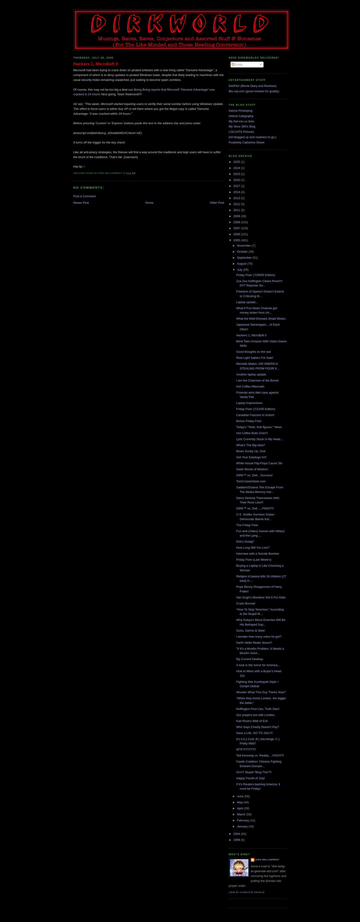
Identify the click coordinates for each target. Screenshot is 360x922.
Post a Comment (84, 196)
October (243, 251)
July (240, 269)
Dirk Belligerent (267, 859)
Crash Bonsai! (245, 603)
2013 (237, 198)
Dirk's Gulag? (245, 541)
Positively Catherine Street (246, 142)
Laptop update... (247, 302)
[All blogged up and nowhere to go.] (252, 137)
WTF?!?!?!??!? (246, 749)
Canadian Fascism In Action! (255, 415)
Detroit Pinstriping (241, 110)
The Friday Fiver (247, 525)
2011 (237, 210)
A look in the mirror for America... (258, 665)
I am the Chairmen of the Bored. (257, 380)
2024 (237, 168)
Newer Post (81, 202)
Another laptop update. (251, 374)
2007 (237, 228)
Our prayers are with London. (255, 715)
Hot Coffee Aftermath (250, 386)
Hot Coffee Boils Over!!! (252, 433)
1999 (237, 840)
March (241, 814)
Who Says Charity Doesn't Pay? (257, 727)
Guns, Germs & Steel (250, 630)
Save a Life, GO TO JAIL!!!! (254, 733)
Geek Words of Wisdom (252, 469)
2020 (237, 180)
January (243, 826)
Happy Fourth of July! (250, 778)
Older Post (217, 202)
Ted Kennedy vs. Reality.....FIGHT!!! (260, 755)
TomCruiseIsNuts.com (251, 481)
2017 (237, 186)
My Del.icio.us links (241, 121)
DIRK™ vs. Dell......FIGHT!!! (255, 508)
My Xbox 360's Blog (242, 126)
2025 (237, 162)
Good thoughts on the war (253, 351)
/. (84, 166)
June (240, 796)
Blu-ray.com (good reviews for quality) (254, 91)
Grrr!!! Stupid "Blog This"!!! (253, 772)
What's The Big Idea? (250, 445)
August (242, 263)
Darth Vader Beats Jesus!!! (254, 642)
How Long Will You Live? (252, 547)
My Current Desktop (249, 659)
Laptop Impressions (249, 403)
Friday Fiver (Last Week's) (253, 559)
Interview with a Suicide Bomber (257, 553)
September (245, 257)
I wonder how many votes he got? (258, 636)
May (240, 802)
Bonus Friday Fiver (248, 421)
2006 (237, 234)
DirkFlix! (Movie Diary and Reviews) (252, 86)
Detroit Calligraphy (241, 116)
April (240, 808)
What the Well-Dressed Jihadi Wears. (261, 318)
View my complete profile (247, 892)
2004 (237, 834)
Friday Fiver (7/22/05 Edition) (255, 409)
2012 (237, 204)
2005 (237, 240)
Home (149, 202)
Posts (237, 64)
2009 (237, 216)
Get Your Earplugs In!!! (251, 457)
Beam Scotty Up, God (250, 451)
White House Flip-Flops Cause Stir (259, 463)
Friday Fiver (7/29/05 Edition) (255, 275)
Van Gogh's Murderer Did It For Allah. (261, 597)
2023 (237, 174)
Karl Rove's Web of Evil (251, 721)
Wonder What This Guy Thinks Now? (261, 692)
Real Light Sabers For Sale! (254, 357)
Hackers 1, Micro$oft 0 (95, 64)
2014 (237, 192)
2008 (237, 222)
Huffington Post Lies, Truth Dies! (257, 709)
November (244, 245)
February (243, 820)
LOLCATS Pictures (241, 132)
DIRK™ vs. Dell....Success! (254, 475)
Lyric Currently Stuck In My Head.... (259, 439)
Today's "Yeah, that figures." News (259, 427)
